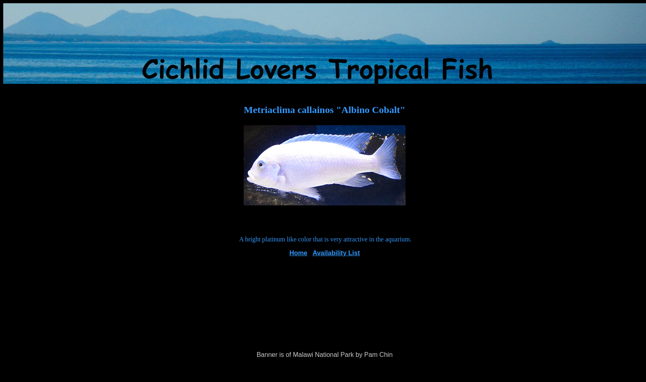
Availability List (336, 253)
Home (298, 253)
